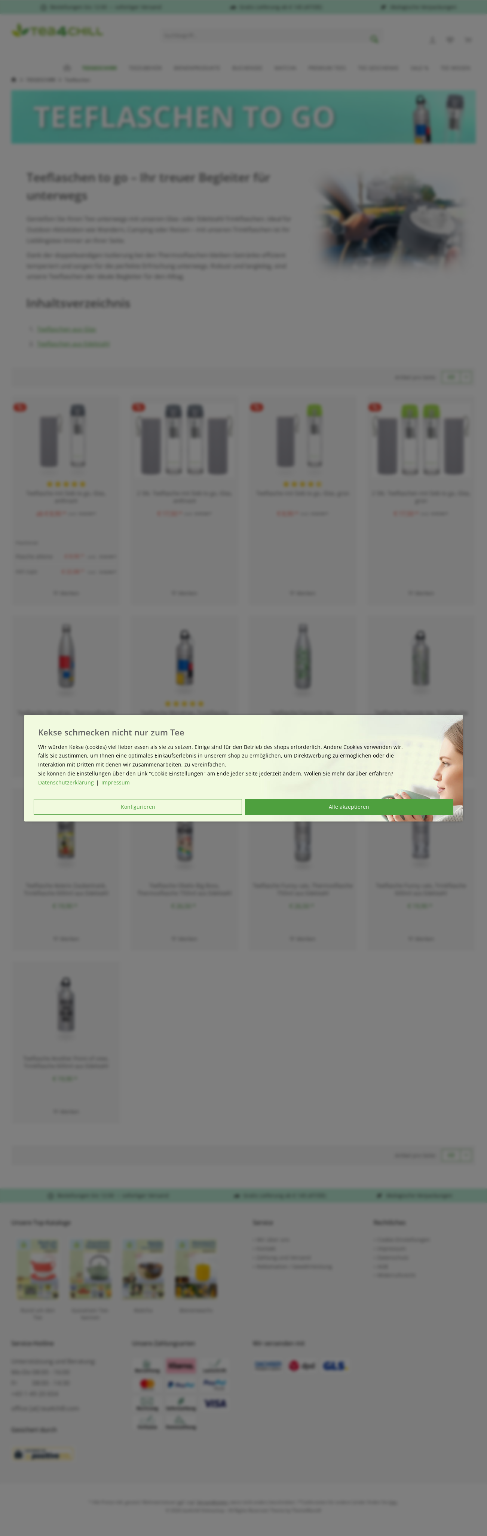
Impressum (115, 782)
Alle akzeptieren (349, 806)
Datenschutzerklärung (66, 782)
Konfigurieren (138, 806)
